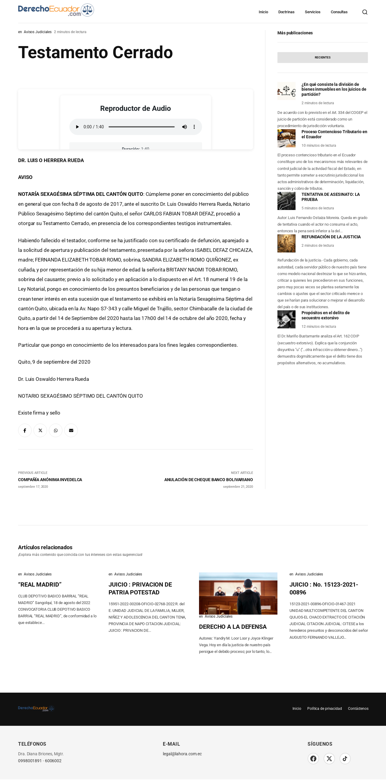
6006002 (53, 760)
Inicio (263, 12)
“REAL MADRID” (40, 584)
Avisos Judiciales (38, 32)
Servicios (313, 12)
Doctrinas (286, 12)
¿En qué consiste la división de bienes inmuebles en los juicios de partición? (334, 89)
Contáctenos (357, 708)
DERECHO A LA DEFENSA (233, 626)
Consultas (339, 12)
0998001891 (30, 760)
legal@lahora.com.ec (182, 754)
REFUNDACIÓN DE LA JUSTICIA (331, 236)
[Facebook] (314, 759)
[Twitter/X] (330, 759)
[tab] (322, 57)
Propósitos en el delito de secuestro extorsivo (326, 315)
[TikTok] (347, 759)
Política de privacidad (322, 708)
